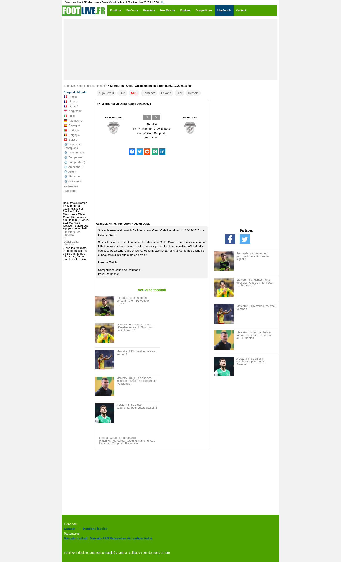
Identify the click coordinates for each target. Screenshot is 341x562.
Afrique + (72, 176)
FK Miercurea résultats (72, 233)
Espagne (72, 125)
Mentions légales (95, 528)
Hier (179, 93)
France (70, 96)
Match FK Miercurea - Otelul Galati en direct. (127, 440)
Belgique (72, 135)
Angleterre (73, 111)
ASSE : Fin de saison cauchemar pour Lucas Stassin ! (137, 406)
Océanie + (72, 181)
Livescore (70, 190)
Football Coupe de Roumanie (117, 437)
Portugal (71, 130)
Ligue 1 (71, 101)
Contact (69, 528)
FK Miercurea (113, 117)
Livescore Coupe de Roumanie (118, 443)
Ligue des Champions (72, 146)
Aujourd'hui (106, 93)
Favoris (166, 93)
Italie (69, 116)
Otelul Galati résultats (71, 243)
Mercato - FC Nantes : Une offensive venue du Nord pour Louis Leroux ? (135, 327)
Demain (193, 93)
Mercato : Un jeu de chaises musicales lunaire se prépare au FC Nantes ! (137, 380)
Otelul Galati (190, 117)
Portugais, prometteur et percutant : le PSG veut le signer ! (133, 300)
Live (122, 93)
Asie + (70, 171)
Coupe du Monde (75, 92)
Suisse (70, 140)
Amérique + (73, 167)
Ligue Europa (74, 152)
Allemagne (73, 120)
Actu (134, 93)
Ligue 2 (71, 106)
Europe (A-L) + (75, 157)
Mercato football (75, 538)
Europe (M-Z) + (76, 162)
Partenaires (71, 186)
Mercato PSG (99, 538)
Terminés (149, 93)
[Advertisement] (170, 49)
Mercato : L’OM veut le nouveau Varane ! (137, 353)
